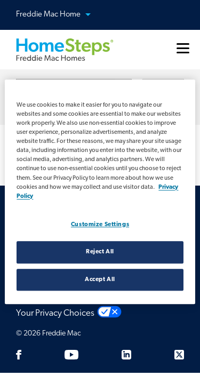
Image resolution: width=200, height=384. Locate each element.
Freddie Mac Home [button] (59, 15)
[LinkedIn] (126, 355)
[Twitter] (179, 355)
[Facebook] (18, 355)
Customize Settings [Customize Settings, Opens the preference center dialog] (100, 224)
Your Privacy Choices (55, 313)
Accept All (100, 279)
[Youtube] (71, 355)
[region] (100, 191)
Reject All (100, 252)
